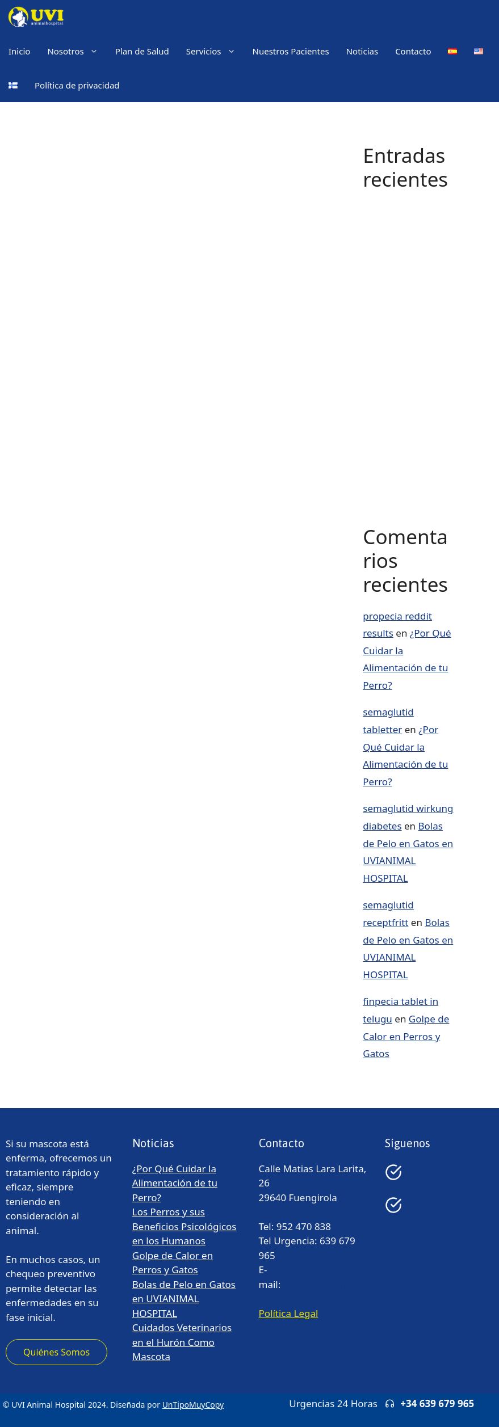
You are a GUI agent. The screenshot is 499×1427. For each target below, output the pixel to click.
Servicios (215, 51)
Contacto (413, 51)
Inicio (19, 51)
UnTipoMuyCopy (193, 1404)
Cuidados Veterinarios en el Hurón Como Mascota (182, 1342)
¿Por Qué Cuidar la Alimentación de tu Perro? (405, 224)
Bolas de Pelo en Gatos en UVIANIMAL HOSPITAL (184, 1299)
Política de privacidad (77, 85)
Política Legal (288, 1313)
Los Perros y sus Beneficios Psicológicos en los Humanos (184, 1226)
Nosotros (76, 51)
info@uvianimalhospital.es (342, 1284)
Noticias (362, 51)
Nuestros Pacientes (291, 51)
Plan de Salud (142, 51)
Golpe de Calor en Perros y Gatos (406, 1036)
